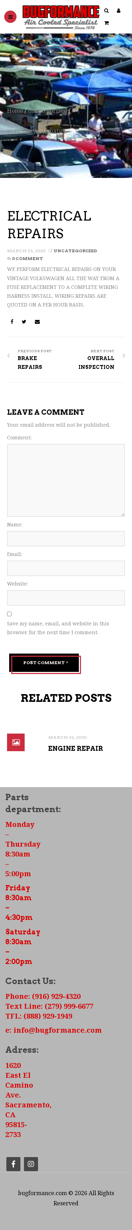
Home (15, 110)
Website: (17, 584)
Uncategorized (47, 110)
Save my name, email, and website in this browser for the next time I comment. (58, 628)
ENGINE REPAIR (75, 748)
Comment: (19, 437)
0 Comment (27, 258)
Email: (14, 554)
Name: (15, 524)
